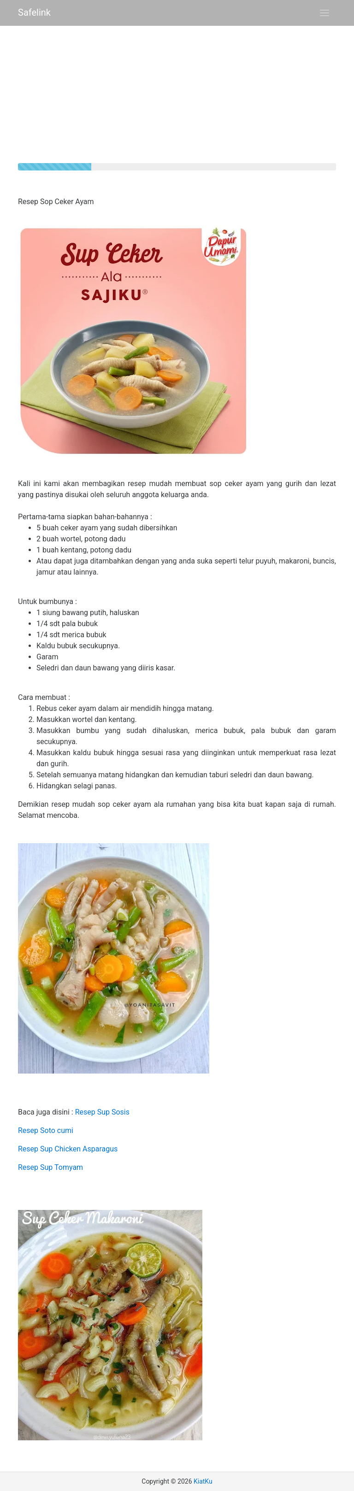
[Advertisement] (177, 98)
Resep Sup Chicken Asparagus (68, 1149)
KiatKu (203, 1481)
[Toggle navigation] (324, 13)
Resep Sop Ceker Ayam (56, 201)
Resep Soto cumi (45, 1130)
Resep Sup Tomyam (50, 1167)
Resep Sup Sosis (102, 1112)
